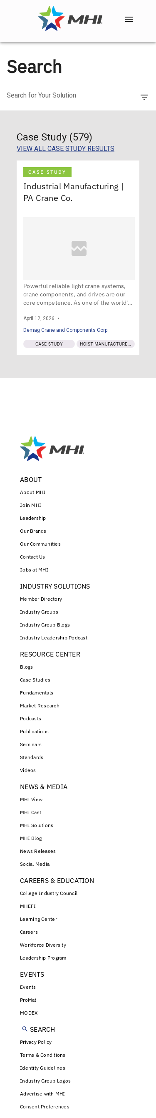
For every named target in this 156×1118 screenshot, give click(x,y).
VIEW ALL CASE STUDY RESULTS (65, 149)
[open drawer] (129, 19)
